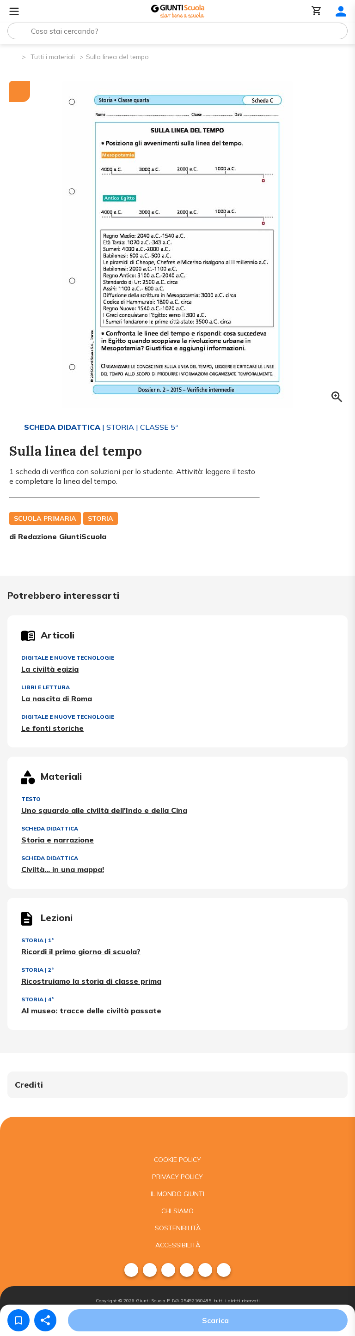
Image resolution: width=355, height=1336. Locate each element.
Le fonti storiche (52, 728)
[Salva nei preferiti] (18, 1320)
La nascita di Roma (56, 698)
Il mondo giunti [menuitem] (177, 1194)
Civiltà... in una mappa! (62, 869)
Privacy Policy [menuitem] (177, 1177)
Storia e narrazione (57, 839)
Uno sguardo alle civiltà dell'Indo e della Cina (104, 810)
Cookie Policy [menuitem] (177, 1159)
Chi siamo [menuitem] (177, 1211)
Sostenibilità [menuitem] (178, 1228)
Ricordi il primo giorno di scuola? (81, 951)
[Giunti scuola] (177, 1134)
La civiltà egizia (50, 669)
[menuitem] (131, 1270)
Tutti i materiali (53, 57)
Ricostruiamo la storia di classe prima (91, 981)
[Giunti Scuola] (177, 11)
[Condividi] (45, 1320)
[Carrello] (316, 11)
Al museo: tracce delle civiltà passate (91, 1010)
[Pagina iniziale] (14, 56)
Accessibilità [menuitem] (177, 1245)
